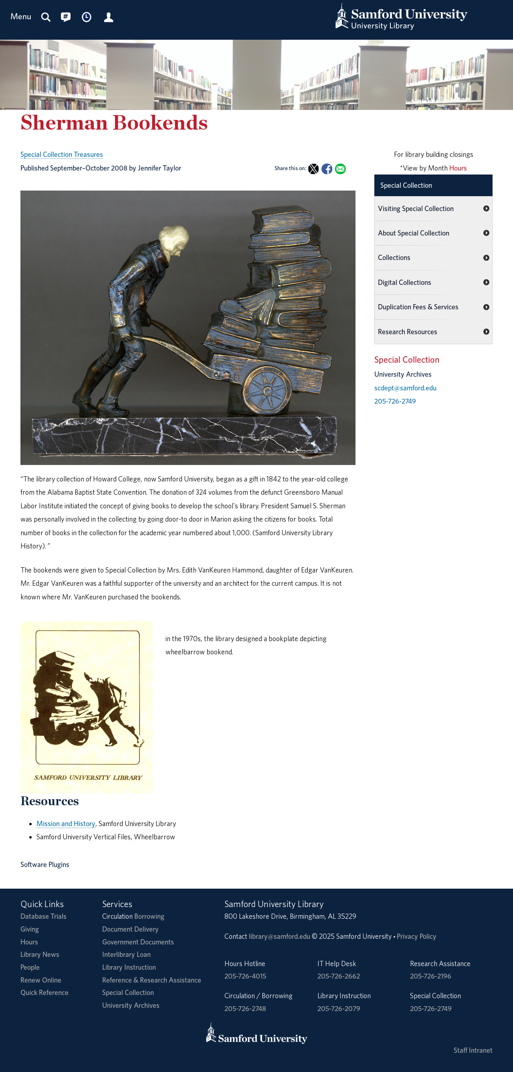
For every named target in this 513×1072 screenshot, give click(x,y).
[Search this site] (46, 16)
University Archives (131, 1005)
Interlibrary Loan (126, 954)
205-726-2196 (430, 976)
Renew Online (40, 980)
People (30, 967)
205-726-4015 (245, 976)
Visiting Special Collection (416, 208)
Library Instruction (129, 967)
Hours (458, 168)
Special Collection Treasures (61, 154)
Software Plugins (44, 864)
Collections (394, 257)
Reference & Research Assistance (151, 980)
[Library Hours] (87, 17)
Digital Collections (404, 282)
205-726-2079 (338, 1008)
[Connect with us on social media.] (66, 16)
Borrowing (149, 916)
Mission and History (65, 823)
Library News (39, 954)
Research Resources (407, 331)
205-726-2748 (245, 1008)
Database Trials (43, 916)
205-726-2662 (338, 976)
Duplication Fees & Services (418, 307)
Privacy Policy (416, 936)
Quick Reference (44, 992)
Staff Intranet (473, 1050)
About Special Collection (413, 233)
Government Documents (138, 942)
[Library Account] (108, 16)
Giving (29, 929)
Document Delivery (130, 929)
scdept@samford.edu (405, 388)
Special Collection (406, 185)
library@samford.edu (279, 936)
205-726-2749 (395, 401)
